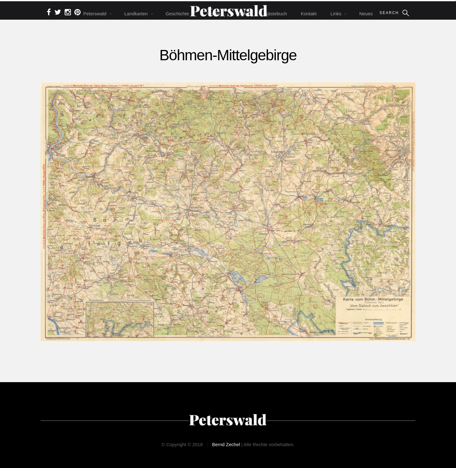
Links (335, 13)
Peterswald (94, 13)
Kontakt (309, 13)
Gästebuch (275, 13)
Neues (366, 13)
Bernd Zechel (226, 444)
